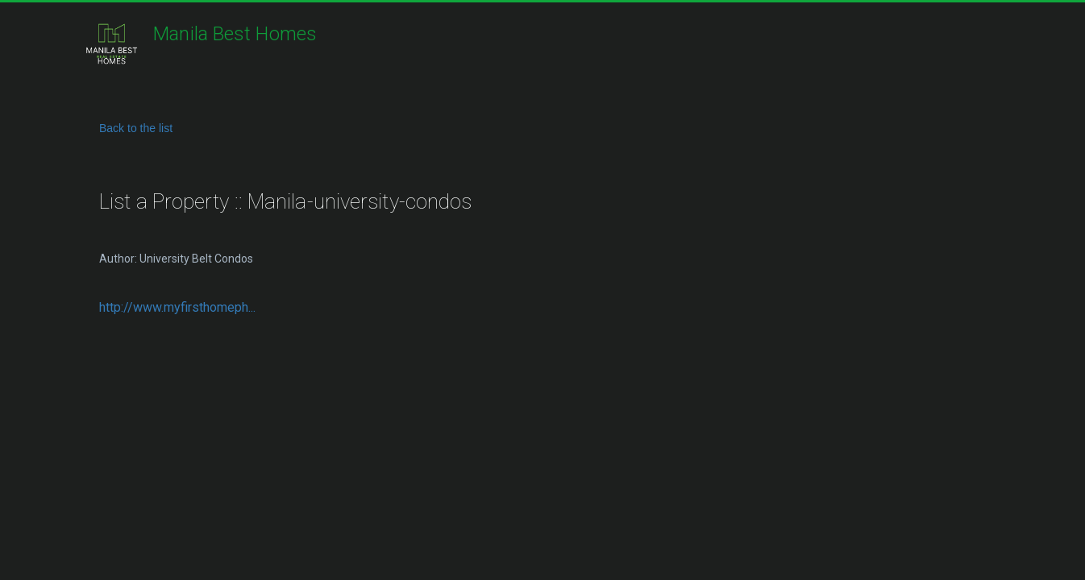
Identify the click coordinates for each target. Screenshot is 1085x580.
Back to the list (136, 128)
